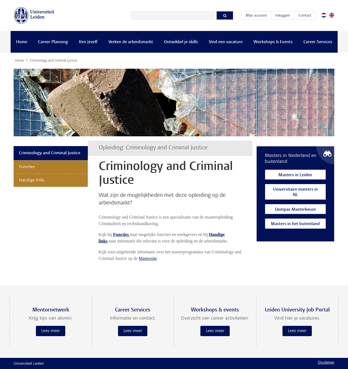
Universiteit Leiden (29, 364)
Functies (27, 167)
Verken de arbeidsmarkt (130, 42)
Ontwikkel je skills (181, 42)
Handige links (32, 180)
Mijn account (258, 15)
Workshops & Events (273, 42)
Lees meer (50, 331)
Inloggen (282, 16)
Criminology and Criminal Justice (49, 153)
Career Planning (53, 42)
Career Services (317, 42)
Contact (305, 16)
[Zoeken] (174, 15)
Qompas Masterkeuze (295, 210)
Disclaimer (326, 363)
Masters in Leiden (295, 175)
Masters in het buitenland (295, 224)
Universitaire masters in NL (295, 192)
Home (21, 42)
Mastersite (148, 258)
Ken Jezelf (88, 42)
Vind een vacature (226, 42)
